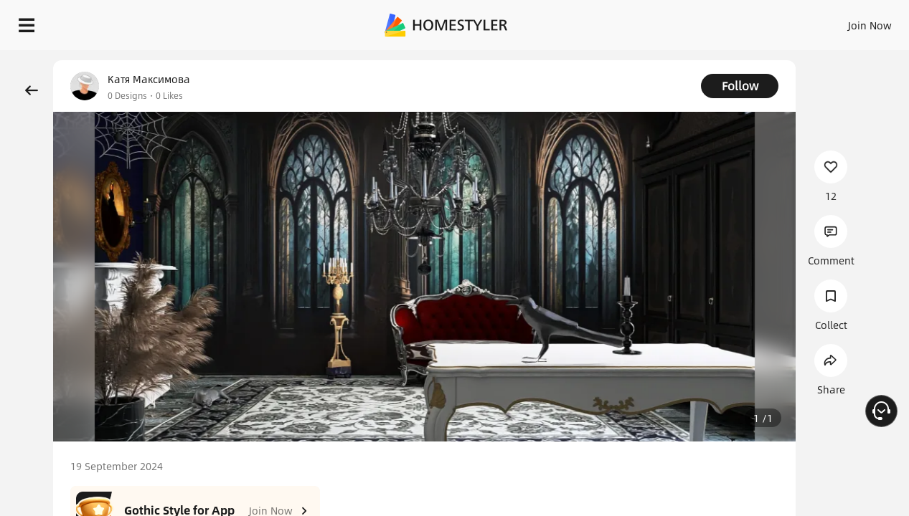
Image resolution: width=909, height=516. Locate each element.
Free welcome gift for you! (610, 60)
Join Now (697, 21)
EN (746, 21)
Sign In (644, 21)
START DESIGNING (837, 21)
